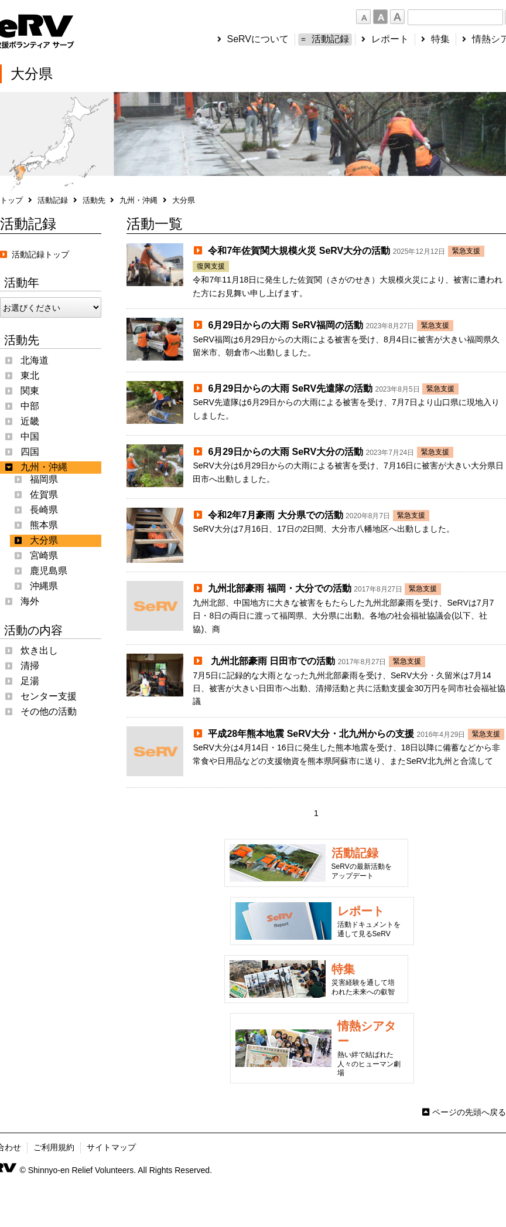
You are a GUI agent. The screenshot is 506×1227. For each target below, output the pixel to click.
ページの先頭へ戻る (469, 1112)
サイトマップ (111, 1147)
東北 (29, 375)
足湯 (29, 681)
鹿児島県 (48, 571)
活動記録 (330, 39)
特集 (440, 39)
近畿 (29, 421)
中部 (29, 406)
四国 (29, 452)
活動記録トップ (34, 254)
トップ (11, 200)
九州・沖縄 (138, 200)
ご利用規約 (53, 1147)
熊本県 (44, 525)
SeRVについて (258, 39)
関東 (29, 391)
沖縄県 (44, 586)
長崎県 (44, 510)
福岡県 (44, 479)
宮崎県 (44, 555)
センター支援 (48, 696)
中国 (29, 436)
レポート (390, 39)
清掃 (29, 666)
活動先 (94, 200)
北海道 (34, 360)
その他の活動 (48, 711)
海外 (29, 601)
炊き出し (39, 650)
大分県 (44, 540)
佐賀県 (44, 494)
